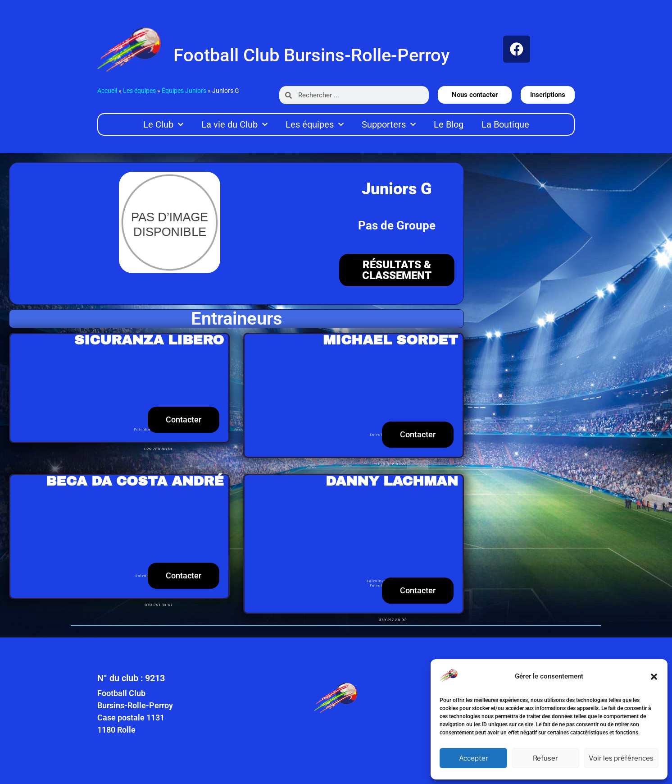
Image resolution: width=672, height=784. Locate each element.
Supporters (389, 124)
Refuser (545, 758)
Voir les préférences (621, 758)
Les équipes (139, 90)
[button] (653, 676)
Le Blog (448, 124)
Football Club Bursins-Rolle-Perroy (311, 55)
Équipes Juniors (184, 90)
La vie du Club (234, 124)
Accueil (107, 90)
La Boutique (505, 124)
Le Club (163, 124)
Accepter (473, 758)
